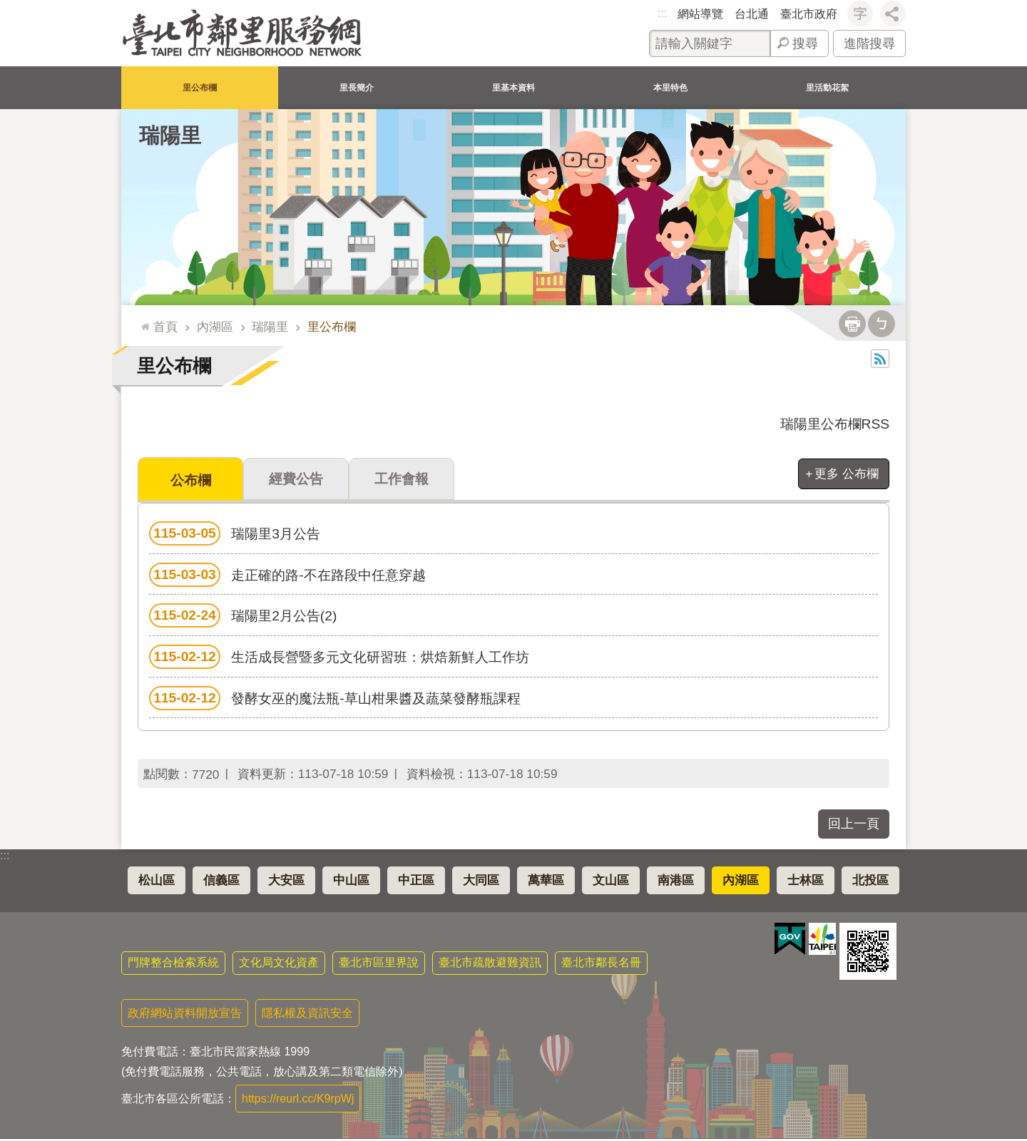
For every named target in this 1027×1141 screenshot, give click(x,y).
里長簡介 (356, 87)
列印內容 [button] (852, 323)
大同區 (481, 882)
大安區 (286, 882)
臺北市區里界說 (379, 964)
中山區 (351, 882)
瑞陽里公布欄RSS (834, 423)
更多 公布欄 (846, 473)
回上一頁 (853, 826)
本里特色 (670, 87)
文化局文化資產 (279, 964)
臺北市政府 (808, 14)
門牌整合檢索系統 (173, 964)
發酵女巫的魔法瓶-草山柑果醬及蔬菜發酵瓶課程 (335, 700)
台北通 (752, 14)
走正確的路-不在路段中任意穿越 (287, 577)
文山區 (611, 882)
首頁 (165, 326)
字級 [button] (860, 13)
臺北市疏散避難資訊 (490, 964)
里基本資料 (513, 87)
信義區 (221, 882)
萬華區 (546, 882)
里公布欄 (199, 87)
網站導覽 (700, 14)
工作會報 (401, 480)
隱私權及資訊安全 (307, 1015)
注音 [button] (881, 323)
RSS (880, 358)
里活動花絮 (827, 87)
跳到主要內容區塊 (7, 7)
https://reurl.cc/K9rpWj (298, 1101)
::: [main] (142, 320)
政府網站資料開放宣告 (185, 1015)
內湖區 (215, 326)
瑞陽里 (170, 135)
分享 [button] (893, 13)
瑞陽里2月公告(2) (243, 617)
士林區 (805, 882)
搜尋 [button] (805, 43)
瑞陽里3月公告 (234, 535)
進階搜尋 (869, 43)
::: (662, 13)
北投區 (870, 882)
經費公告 (296, 480)
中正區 (416, 882)
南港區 (676, 882)
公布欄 (190, 481)
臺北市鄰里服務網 (242, 33)
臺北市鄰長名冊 (601, 964)
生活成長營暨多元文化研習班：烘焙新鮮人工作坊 (339, 659)
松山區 (156, 882)
